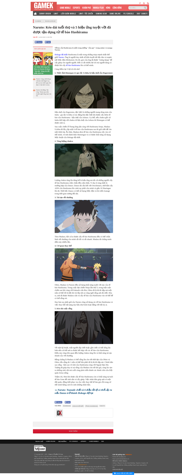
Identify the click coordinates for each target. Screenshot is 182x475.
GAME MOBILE (65, 7)
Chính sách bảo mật (117, 469)
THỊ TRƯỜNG (62, 441)
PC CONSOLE (74, 441)
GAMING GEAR (101, 13)
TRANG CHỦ (39, 441)
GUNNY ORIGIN (45, 13)
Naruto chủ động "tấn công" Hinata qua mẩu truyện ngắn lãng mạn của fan (43, 92)
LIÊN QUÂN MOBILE (68, 13)
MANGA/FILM (98, 7)
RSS (102, 441)
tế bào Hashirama (73, 65)
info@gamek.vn (82, 464)
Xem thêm (73, 431)
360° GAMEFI (142, 13)
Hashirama (67, 406)
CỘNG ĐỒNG (117, 7)
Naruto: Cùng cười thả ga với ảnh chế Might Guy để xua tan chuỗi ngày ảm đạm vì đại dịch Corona (43, 82)
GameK (38, 21)
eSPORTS (76, 7)
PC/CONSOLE (129, 13)
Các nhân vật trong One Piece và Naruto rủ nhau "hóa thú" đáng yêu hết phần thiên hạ (42, 70)
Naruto (61, 57)
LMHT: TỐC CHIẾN (86, 13)
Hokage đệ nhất (61, 54)
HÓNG (108, 7)
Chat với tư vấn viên (123, 473)
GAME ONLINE (115, 13)
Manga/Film (50, 21)
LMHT (56, 13)
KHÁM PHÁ (86, 7)
